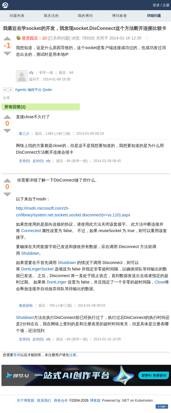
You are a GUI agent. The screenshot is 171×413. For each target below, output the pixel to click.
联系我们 (44, 400)
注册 (166, 5)
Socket (47, 269)
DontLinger (31, 269)
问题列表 (17, 16)
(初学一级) (79, 161)
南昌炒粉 (26, 306)
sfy (31, 73)
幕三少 (24, 134)
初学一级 (46, 73)
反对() (38, 161)
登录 (156, 5)
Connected (31, 230)
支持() (24, 161)
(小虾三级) (62, 134)
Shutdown (30, 253)
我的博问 (85, 16)
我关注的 (51, 16)
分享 (6, 98)
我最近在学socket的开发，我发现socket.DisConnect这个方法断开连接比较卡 (84, 28)
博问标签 (119, 16)
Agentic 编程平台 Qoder (33, 90)
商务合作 (61, 400)
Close (160, 282)
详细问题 (154, 16)
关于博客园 (25, 400)
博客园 (95, 400)
